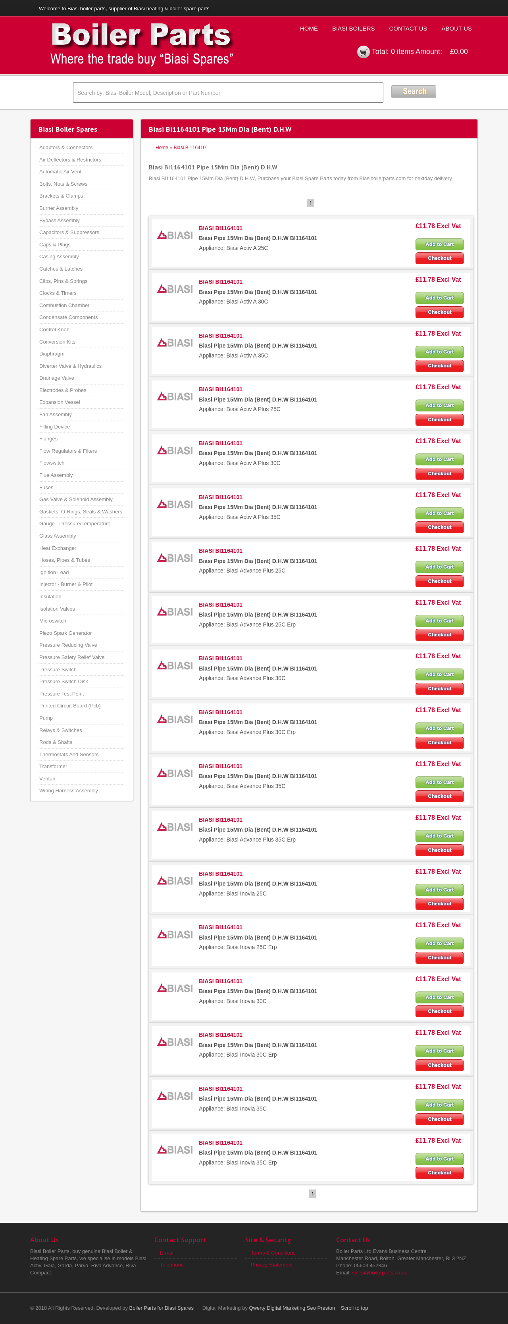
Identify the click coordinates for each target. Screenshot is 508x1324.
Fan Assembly (55, 414)
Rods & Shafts (55, 742)
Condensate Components (68, 317)
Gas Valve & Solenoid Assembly (76, 499)
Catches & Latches (61, 269)
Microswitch (52, 621)
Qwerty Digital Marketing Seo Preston (292, 1308)
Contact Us (408, 28)
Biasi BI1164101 (190, 147)
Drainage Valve (56, 378)
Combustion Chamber (64, 305)
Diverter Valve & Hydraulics (70, 366)
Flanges (48, 439)
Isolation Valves (57, 609)
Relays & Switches (60, 730)
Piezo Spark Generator (65, 633)
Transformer (53, 766)
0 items (402, 52)
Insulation (50, 597)
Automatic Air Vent (60, 172)
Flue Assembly (56, 475)
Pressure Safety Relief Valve (72, 657)
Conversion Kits (57, 342)
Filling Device (54, 427)
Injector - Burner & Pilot (65, 584)
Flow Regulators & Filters (68, 451)
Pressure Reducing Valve (68, 645)
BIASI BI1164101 (220, 228)
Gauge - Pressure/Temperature (74, 524)
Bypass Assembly (59, 220)
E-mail (167, 1253)
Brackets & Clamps (61, 196)
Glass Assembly (57, 536)
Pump (46, 718)
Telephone (172, 1265)
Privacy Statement (272, 1265)
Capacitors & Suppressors (69, 232)
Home (309, 28)
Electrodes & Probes (63, 390)
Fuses (46, 487)
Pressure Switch (58, 670)
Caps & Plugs (55, 245)
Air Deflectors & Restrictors (70, 160)
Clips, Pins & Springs (63, 281)
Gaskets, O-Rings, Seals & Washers (80, 512)
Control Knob (54, 329)
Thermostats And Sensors (69, 754)
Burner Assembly (58, 208)
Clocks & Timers (58, 293)
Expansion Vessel (59, 402)
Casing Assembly (59, 256)
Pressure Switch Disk (63, 681)
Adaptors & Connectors (65, 147)
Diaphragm (52, 354)
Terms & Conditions (273, 1253)
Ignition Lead (54, 572)
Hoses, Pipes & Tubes (64, 560)
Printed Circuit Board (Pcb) (70, 706)
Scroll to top (354, 1308)
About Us (457, 28)
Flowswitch (52, 463)
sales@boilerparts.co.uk (379, 1273)
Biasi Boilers (353, 28)
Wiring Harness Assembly (68, 791)
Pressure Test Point (61, 694)
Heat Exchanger (57, 548)
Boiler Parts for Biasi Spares (161, 1308)
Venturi (47, 779)
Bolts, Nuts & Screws (63, 184)
